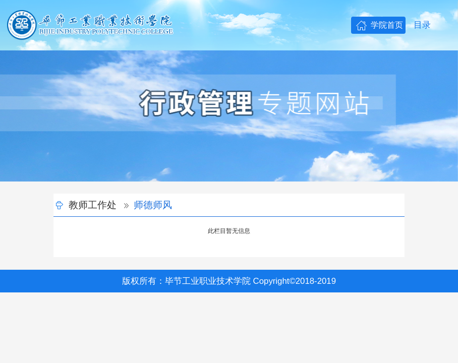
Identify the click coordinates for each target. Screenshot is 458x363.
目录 (422, 25)
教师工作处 (93, 205)
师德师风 (153, 205)
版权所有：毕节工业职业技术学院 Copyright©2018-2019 (229, 281)
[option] (229, 116)
